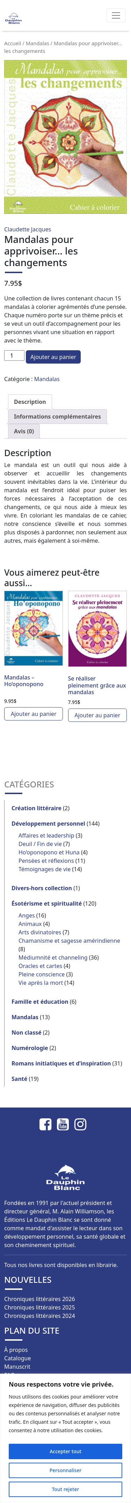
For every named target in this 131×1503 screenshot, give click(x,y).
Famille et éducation (40, 1002)
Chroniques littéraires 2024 (39, 1316)
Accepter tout (65, 1451)
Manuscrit (17, 1366)
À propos (16, 1350)
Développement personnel (48, 823)
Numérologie (30, 1048)
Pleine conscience (42, 974)
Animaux (30, 924)
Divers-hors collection (42, 888)
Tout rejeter (65, 1489)
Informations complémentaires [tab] (57, 416)
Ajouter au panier (53, 357)
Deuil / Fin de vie (40, 844)
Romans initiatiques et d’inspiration (61, 1063)
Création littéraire (36, 808)
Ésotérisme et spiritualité (47, 903)
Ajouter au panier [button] (34, 714)
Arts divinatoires (40, 932)
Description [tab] (30, 402)
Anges (27, 915)
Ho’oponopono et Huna (49, 852)
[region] (65, 1438)
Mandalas (37, 43)
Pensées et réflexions (46, 861)
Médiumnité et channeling (53, 957)
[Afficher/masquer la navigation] (116, 15)
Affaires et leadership (46, 835)
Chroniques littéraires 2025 (39, 1307)
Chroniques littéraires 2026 (39, 1299)
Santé (19, 1079)
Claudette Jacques (27, 229)
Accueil (12, 43)
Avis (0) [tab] (24, 431)
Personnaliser (66, 1470)
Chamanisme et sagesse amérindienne (69, 941)
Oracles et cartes (40, 966)
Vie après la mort (41, 983)
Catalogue (17, 1358)
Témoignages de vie (45, 869)
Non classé (27, 1032)
